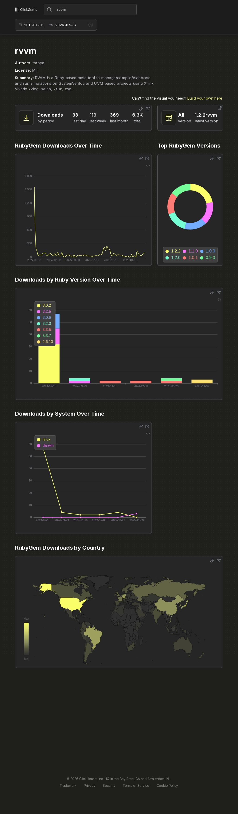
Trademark (68, 785)
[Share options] (141, 108)
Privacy (89, 785)
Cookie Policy (167, 785)
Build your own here (204, 98)
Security (109, 785)
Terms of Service (136, 785)
